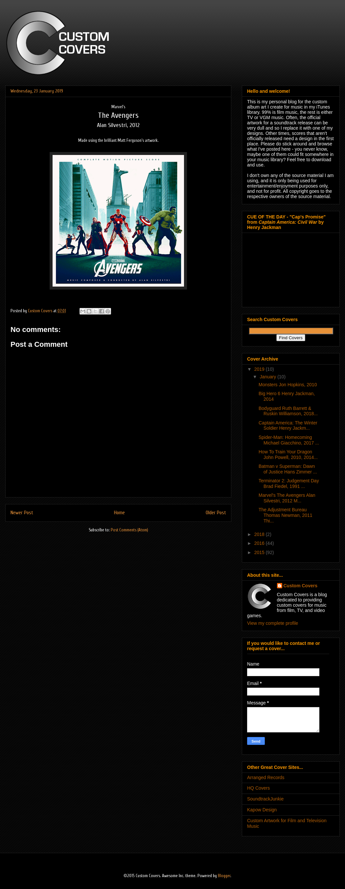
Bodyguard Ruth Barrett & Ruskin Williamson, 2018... (288, 411)
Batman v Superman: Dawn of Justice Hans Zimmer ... (288, 469)
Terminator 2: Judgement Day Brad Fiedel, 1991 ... (289, 483)
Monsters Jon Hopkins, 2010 (288, 384)
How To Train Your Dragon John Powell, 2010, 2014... (288, 454)
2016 (260, 543)
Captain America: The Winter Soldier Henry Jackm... (288, 425)
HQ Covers (258, 788)
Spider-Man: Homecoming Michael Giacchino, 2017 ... (289, 440)
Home (119, 513)
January (268, 376)
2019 (260, 369)
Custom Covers (300, 585)
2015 (260, 552)
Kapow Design (262, 809)
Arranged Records (266, 777)
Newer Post (22, 513)
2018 (260, 534)
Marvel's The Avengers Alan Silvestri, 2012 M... (287, 498)
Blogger (224, 875)
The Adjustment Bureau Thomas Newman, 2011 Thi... (285, 515)
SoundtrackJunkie (265, 798)
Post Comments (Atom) (129, 529)
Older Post (216, 513)
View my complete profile (272, 623)
